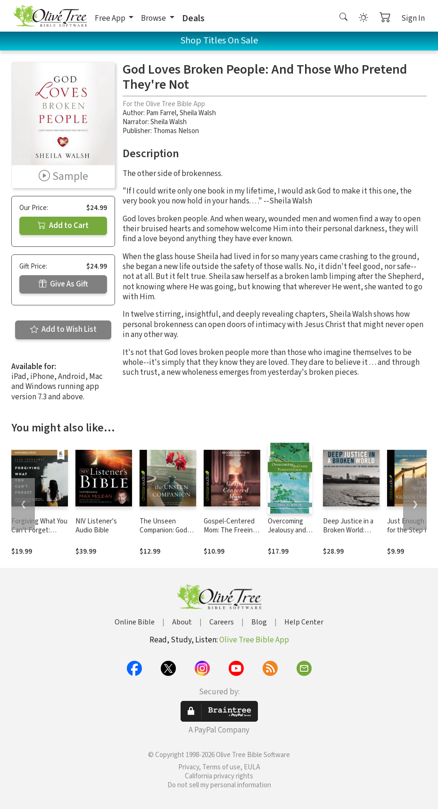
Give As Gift (63, 284)
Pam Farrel (161, 113)
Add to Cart (63, 225)
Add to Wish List (63, 329)
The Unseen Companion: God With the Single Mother (163, 534)
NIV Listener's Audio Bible (96, 525)
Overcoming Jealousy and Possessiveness (291, 530)
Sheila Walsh (198, 113)
